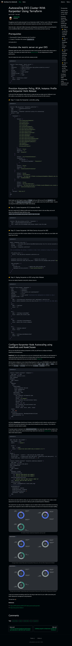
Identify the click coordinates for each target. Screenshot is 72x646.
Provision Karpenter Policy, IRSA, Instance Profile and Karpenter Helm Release (64, 22)
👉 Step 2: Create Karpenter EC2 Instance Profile (65, 43)
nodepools (39, 359)
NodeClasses (48, 431)
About (63, 2)
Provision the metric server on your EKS (64, 12)
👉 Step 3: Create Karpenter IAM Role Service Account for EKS (64, 55)
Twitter (32, 638)
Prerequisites (64, 8)
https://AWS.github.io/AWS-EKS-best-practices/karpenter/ (25, 605)
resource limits (34, 52)
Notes (24, 2)
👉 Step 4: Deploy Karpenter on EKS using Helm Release (65, 67)
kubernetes (26, 621)
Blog (20, 2)
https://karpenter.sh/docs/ (17, 607)
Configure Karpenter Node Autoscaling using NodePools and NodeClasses (64, 79)
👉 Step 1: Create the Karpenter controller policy (64, 32)
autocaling (14, 621)
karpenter (35, 621)
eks (31, 621)
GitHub (39, 638)
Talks (68, 2)
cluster (20, 621)
